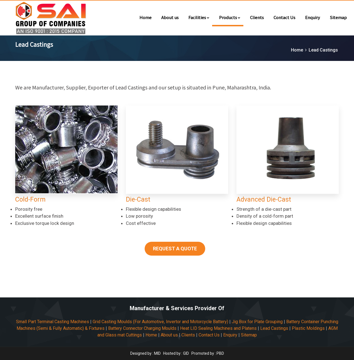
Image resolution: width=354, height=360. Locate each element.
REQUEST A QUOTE (175, 248)
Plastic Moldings (308, 328)
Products (229, 17)
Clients (257, 17)
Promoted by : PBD (207, 353)
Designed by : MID (146, 353)
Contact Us (284, 17)
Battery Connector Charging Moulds (142, 328)
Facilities (198, 17)
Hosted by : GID (176, 353)
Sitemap (338, 17)
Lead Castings (274, 328)
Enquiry (312, 17)
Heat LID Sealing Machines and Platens (218, 328)
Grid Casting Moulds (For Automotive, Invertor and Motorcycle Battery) (160, 321)
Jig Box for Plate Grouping (257, 321)
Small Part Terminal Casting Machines (52, 321)
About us (170, 17)
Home (145, 17)
